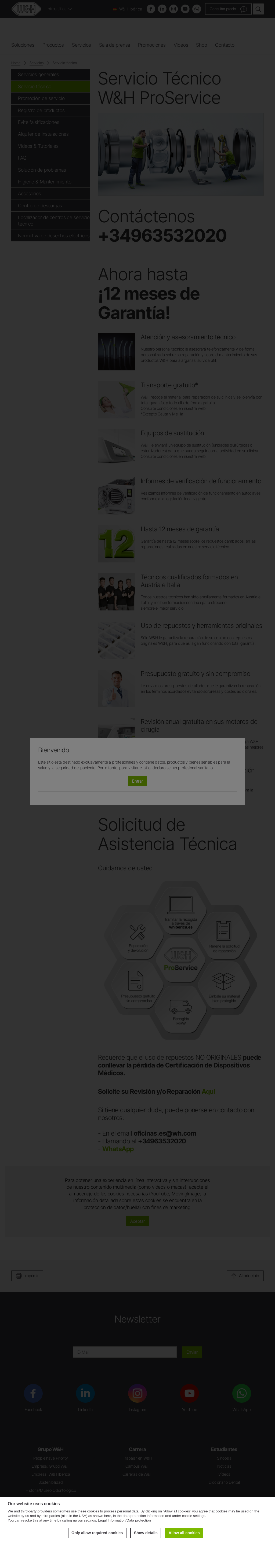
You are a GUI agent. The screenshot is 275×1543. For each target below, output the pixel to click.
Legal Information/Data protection (124, 1520)
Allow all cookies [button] (184, 1533)
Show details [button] (145, 1533)
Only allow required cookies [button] (97, 1533)
